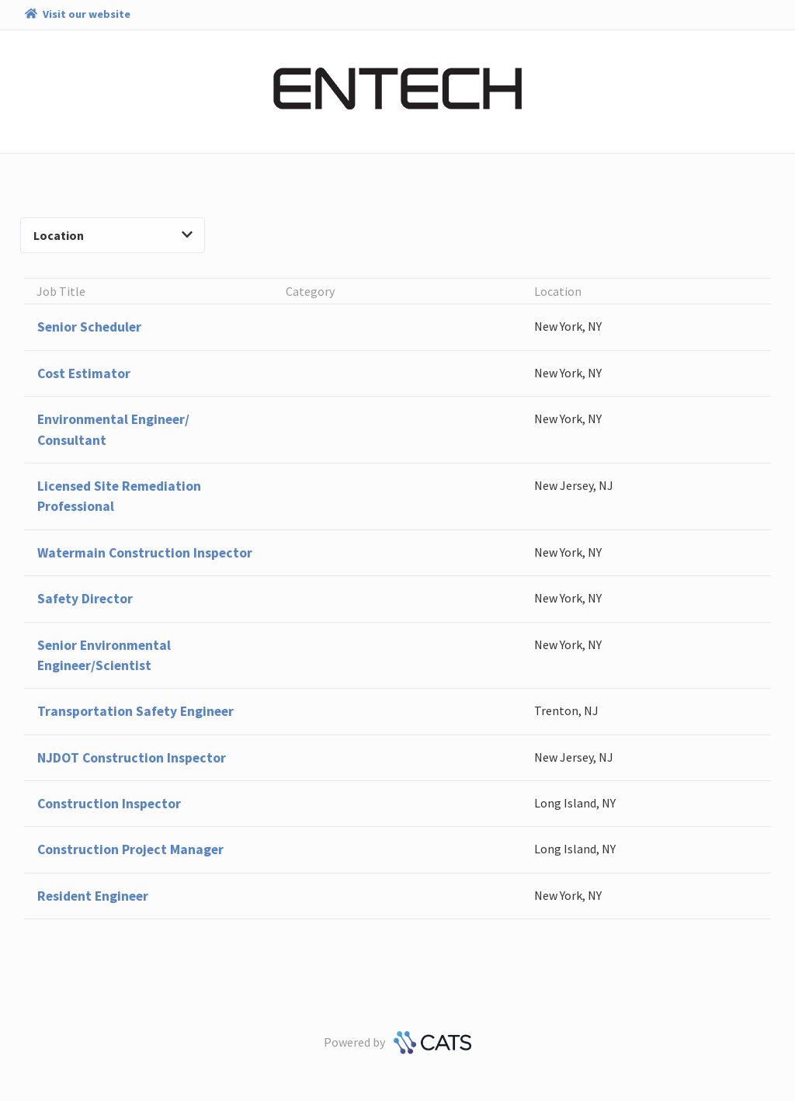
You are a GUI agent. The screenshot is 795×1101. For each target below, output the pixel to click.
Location (113, 235)
